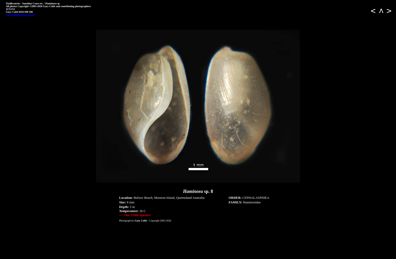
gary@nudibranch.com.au (20, 14)
